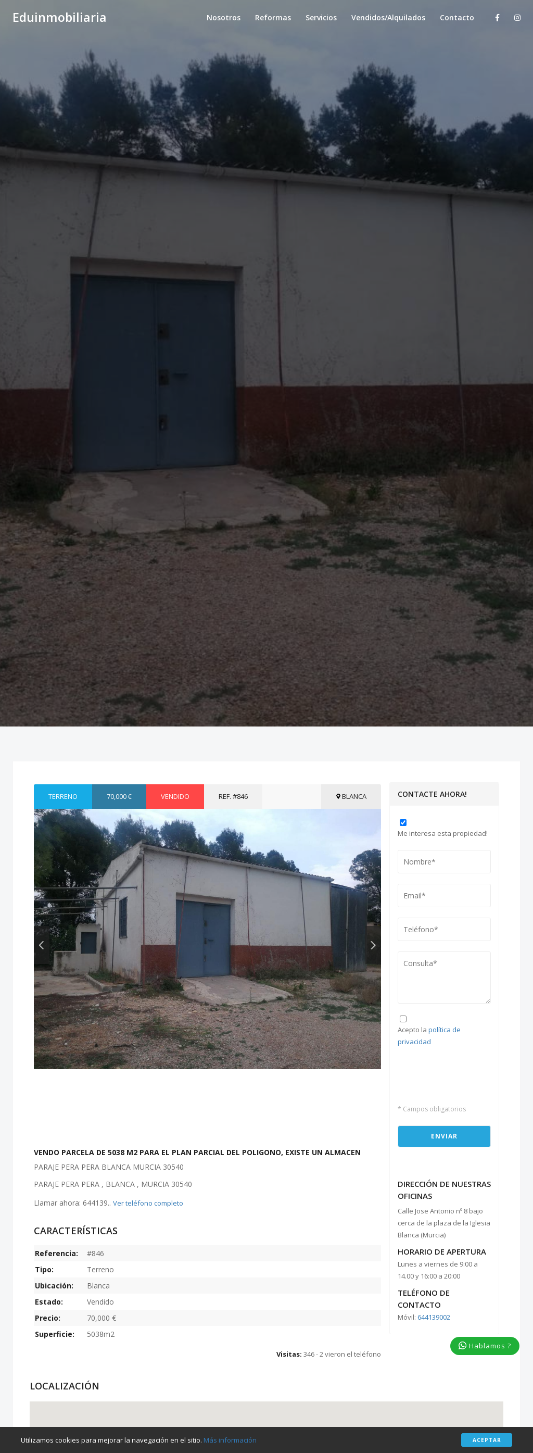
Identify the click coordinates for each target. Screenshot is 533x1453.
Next (373, 945)
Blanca (351, 796)
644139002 (433, 1317)
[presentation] (458, 1073)
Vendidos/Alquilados (388, 17)
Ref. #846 (233, 796)
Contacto (457, 17)
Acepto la (429, 1035)
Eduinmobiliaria (59, 17)
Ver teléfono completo (148, 1203)
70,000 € (119, 796)
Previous (41, 945)
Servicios (321, 17)
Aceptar (487, 1440)
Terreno (63, 796)
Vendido (175, 796)
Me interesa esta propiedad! (443, 833)
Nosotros (223, 17)
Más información (230, 1440)
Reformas (273, 17)
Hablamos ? (485, 1345)
